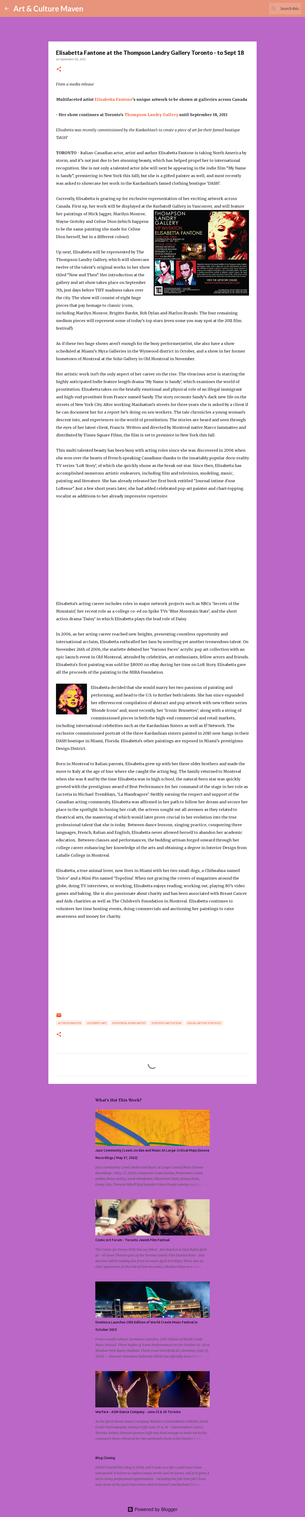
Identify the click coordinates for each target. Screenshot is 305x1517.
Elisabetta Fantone (113, 99)
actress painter (69, 1023)
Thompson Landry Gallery (151, 114)
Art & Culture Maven (48, 8)
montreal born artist (129, 1023)
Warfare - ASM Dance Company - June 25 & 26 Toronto (138, 1412)
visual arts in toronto (204, 1023)
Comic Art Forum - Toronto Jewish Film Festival (132, 1240)
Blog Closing (105, 1458)
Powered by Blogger (152, 1509)
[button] (59, 69)
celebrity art (97, 1023)
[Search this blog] (276, 8)
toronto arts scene (166, 1023)
